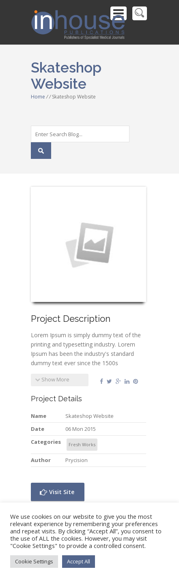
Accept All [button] (78, 561)
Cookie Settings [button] (34, 561)
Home (38, 96)
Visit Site (57, 492)
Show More (52, 379)
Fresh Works (82, 444)
